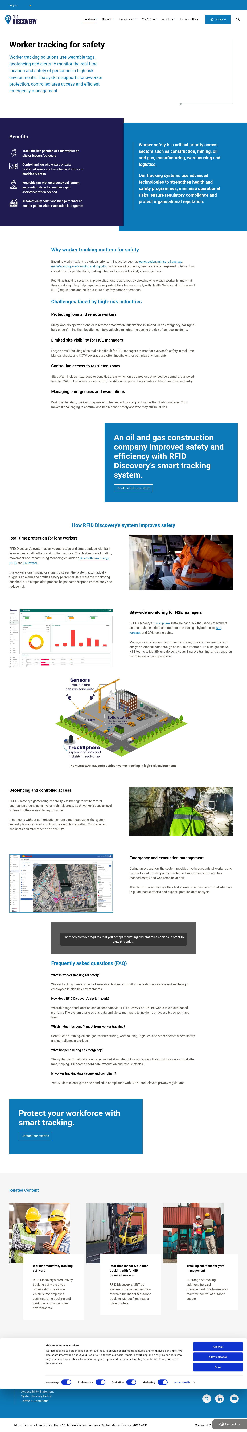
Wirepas (135, 632)
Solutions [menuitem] (89, 19)
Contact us (220, 19)
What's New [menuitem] (148, 19)
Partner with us (189, 19)
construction (148, 261)
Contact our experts (35, 1136)
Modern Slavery (32, 1377)
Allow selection (217, 1399)
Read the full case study (133, 488)
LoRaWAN (31, 562)
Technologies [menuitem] (126, 19)
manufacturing (61, 266)
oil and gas (176, 261)
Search (238, 19)
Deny (218, 1409)
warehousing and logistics (91, 266)
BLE (218, 627)
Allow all (218, 1389)
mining (163, 261)
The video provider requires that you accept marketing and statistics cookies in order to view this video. (123, 939)
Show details (182, 1425)
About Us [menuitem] (167, 19)
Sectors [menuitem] (106, 19)
